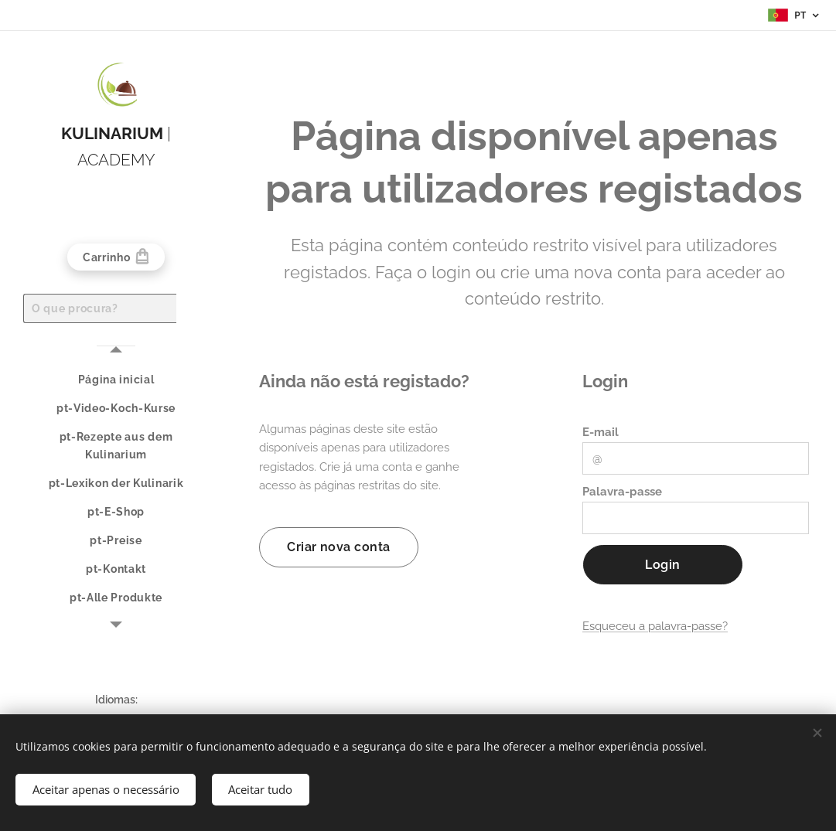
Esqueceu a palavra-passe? (655, 626)
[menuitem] (116, 380)
